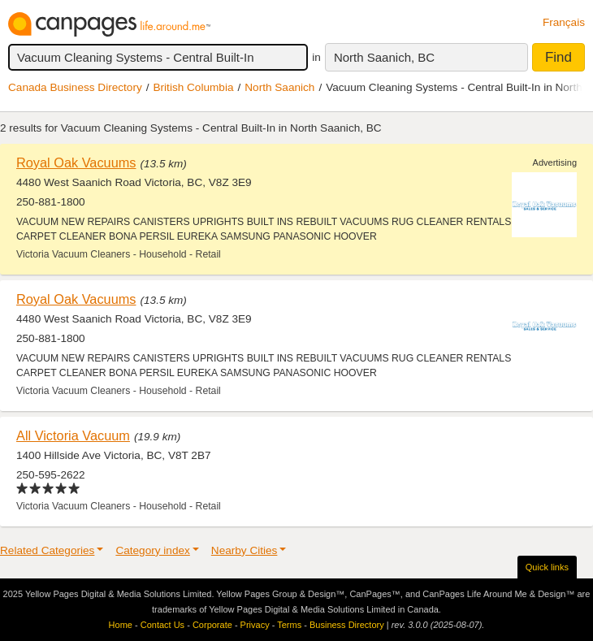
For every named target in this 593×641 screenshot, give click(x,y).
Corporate (212, 625)
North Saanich (279, 87)
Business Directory (346, 625)
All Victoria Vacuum (73, 435)
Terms (289, 625)
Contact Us (162, 625)
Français (564, 22)
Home (120, 625)
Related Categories (47, 550)
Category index (152, 550)
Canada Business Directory (75, 87)
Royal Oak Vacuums (76, 162)
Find (558, 57)
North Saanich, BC (384, 57)
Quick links (547, 567)
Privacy (255, 625)
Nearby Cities (244, 550)
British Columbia (194, 87)
